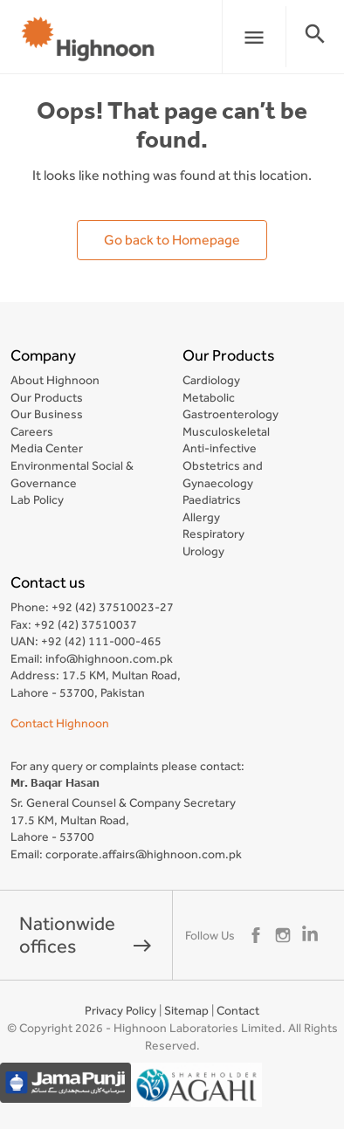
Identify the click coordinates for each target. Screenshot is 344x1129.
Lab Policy (37, 499)
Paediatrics (211, 499)
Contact (238, 1010)
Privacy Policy (120, 1010)
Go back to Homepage (172, 239)
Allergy (201, 517)
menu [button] (254, 37)
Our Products (46, 397)
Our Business (46, 414)
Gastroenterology (230, 414)
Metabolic (208, 397)
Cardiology (211, 380)
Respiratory (213, 533)
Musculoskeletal (226, 431)
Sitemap (186, 1010)
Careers (31, 431)
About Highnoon (55, 380)
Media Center (46, 448)
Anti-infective (219, 448)
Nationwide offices (86, 934)
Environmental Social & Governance (72, 474)
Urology (203, 551)
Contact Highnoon (59, 723)
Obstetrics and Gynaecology (222, 474)
